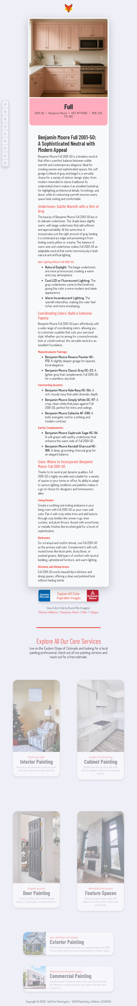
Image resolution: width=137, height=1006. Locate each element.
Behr (84, 612)
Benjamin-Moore (70, 612)
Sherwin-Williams (48, 612)
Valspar (94, 612)
